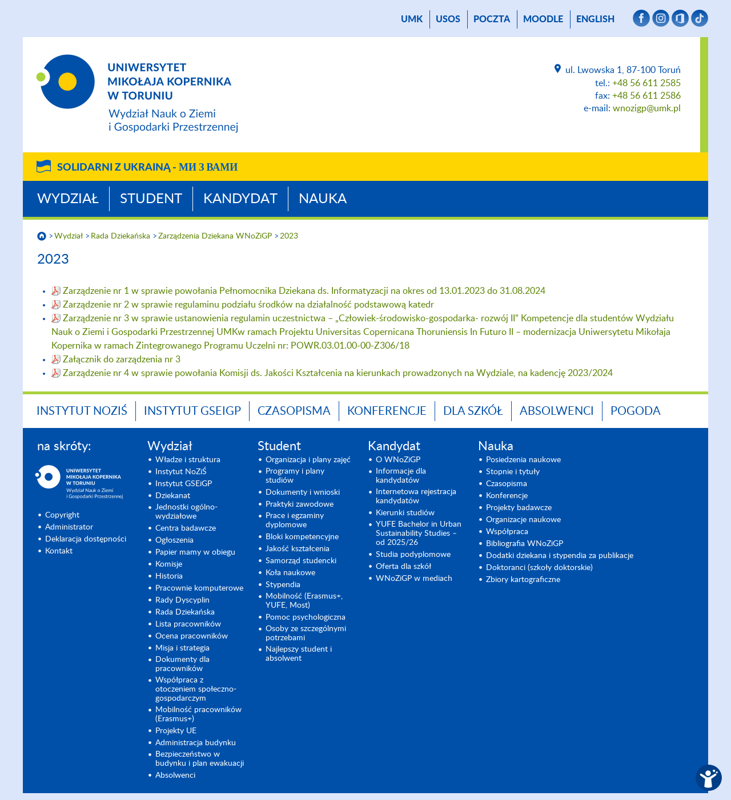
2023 (289, 236)
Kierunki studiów (405, 513)
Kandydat (240, 199)
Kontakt (59, 551)
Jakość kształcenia (298, 549)
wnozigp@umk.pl (647, 108)
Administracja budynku (195, 743)
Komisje (168, 564)
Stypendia (283, 585)
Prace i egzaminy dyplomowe (295, 520)
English (595, 19)
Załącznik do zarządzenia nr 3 (121, 359)
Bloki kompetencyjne (302, 537)
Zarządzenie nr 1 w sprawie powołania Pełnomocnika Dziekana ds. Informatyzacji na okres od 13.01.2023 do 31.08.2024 (304, 291)
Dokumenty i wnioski (303, 492)
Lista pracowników (188, 624)
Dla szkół (473, 411)
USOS (448, 19)
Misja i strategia (182, 648)
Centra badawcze (185, 528)
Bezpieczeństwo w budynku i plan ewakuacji (199, 758)
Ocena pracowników (191, 636)
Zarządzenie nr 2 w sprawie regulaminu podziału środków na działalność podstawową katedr (248, 304)
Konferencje (387, 411)
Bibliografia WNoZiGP (524, 544)
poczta (491, 19)
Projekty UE (175, 731)
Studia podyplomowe (413, 555)
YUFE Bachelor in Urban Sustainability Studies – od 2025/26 (418, 533)
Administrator (69, 527)
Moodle (543, 19)
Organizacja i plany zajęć (308, 460)
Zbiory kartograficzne (523, 580)
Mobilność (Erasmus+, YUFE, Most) (304, 600)
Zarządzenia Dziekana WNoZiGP (215, 236)
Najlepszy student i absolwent (299, 653)
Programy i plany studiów (295, 475)
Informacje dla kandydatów (401, 475)
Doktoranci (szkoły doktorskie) (539, 568)
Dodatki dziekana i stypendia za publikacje (559, 556)
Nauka (323, 199)
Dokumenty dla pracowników (182, 664)
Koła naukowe (290, 573)
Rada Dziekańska (120, 236)
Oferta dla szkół (403, 567)
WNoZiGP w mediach (414, 579)
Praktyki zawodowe (300, 504)
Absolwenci (557, 411)
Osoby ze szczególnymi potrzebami (306, 633)
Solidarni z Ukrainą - (147, 168)
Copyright (62, 515)
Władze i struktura (187, 460)
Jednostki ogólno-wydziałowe (186, 511)
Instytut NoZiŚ (82, 411)
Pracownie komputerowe (199, 588)
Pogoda (635, 411)
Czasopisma (294, 411)
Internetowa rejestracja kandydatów (416, 496)
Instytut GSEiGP (192, 411)
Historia (169, 576)
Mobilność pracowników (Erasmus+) (198, 714)
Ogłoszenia (174, 540)
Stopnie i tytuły (513, 472)
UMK (412, 19)
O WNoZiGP (398, 460)
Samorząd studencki (301, 561)
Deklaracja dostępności (85, 539)
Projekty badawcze (519, 508)
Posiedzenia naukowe (523, 460)
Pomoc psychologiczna (306, 617)
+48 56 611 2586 (646, 95)
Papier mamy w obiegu (195, 552)
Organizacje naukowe (523, 520)
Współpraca (507, 532)
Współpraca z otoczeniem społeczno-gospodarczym (195, 689)
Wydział (68, 199)
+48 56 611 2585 (646, 83)
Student (151, 199)
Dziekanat (172, 496)
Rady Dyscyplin (182, 600)
